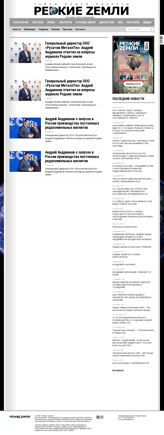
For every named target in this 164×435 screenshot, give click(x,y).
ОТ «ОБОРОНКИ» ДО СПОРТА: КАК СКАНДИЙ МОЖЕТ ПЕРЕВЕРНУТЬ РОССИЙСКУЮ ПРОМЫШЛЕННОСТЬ (130, 191)
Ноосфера (133, 22)
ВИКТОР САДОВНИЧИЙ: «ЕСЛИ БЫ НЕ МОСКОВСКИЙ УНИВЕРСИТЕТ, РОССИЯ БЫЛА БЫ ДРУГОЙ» (132, 343)
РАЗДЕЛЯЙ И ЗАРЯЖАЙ (124, 264)
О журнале (43, 29)
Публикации (29, 29)
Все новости (118, 370)
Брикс (51, 22)
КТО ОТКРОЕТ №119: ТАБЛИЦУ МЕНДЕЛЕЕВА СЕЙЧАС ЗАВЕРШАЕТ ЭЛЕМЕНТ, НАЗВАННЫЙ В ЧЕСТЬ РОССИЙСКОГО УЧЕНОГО (130, 114)
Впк (120, 22)
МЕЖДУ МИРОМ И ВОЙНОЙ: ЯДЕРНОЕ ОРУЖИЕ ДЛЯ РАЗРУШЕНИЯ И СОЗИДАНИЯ (131, 285)
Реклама (55, 29)
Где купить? (133, 88)
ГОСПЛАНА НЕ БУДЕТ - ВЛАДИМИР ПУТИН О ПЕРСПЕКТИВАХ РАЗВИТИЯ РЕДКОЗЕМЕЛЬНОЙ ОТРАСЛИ (133, 168)
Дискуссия (106, 22)
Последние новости (128, 99)
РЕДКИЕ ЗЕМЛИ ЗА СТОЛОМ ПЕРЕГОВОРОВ (126, 255)
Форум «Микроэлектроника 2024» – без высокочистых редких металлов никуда (131, 308)
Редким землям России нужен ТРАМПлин (132, 247)
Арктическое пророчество (125, 227)
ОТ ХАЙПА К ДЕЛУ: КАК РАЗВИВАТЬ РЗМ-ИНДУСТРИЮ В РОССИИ (133, 202)
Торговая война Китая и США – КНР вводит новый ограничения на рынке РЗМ (133, 354)
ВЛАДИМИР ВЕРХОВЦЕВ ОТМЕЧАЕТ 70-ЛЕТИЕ (132, 273)
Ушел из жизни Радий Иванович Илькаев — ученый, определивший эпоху (133, 180)
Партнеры (67, 29)
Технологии (20, 22)
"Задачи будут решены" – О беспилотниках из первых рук (133, 331)
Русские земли (86, 22)
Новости (17, 29)
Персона (37, 22)
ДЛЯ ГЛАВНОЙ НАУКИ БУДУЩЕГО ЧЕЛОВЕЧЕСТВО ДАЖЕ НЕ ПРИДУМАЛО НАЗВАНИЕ (132, 297)
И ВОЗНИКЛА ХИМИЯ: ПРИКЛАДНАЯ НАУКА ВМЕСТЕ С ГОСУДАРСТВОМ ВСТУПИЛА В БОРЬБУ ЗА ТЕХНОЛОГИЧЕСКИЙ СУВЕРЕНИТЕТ (133, 129)
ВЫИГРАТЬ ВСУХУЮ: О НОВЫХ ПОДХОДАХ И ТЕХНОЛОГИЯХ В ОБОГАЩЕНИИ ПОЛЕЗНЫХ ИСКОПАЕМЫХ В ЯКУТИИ (133, 215)
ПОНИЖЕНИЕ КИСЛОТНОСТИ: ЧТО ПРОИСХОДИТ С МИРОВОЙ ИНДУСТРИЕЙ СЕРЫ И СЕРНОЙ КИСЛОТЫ (133, 156)
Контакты (80, 29)
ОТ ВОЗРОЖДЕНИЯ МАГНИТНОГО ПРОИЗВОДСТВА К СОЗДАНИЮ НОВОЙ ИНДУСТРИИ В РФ (132, 320)
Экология (65, 22)
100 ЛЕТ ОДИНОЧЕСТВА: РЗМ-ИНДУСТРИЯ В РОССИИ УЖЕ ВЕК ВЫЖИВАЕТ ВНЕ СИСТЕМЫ (133, 143)
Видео (147, 22)
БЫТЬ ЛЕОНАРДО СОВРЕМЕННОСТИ (131, 363)
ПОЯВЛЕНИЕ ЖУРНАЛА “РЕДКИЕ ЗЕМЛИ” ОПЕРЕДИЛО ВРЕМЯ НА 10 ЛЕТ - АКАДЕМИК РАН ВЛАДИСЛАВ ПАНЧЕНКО (132, 237)
